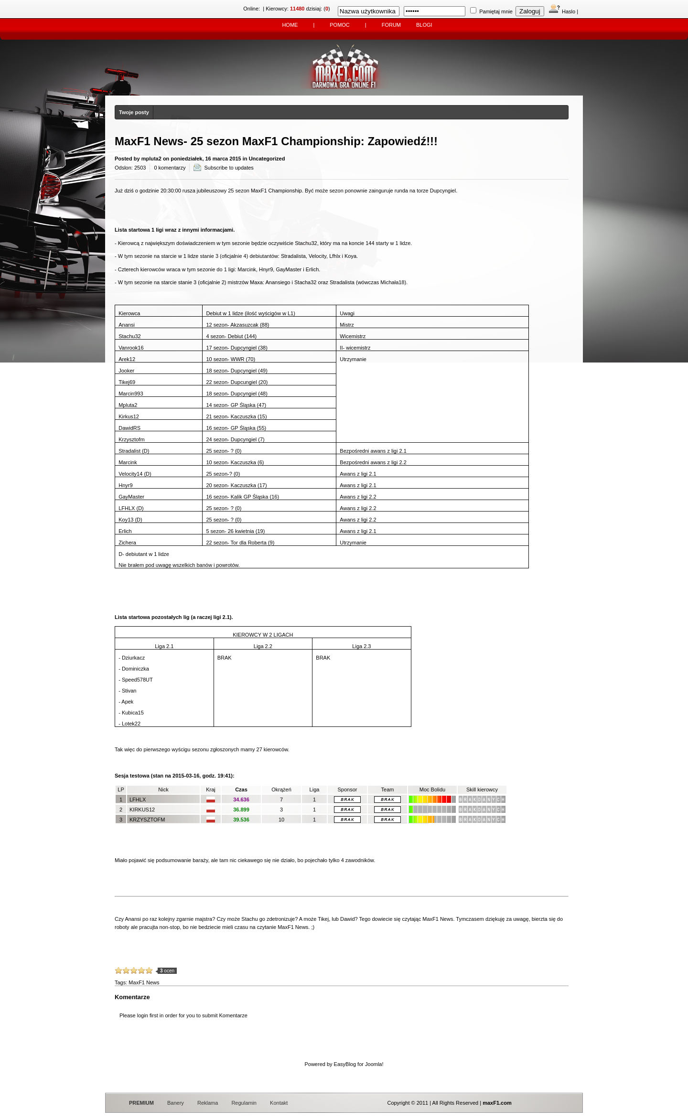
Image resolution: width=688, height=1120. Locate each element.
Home (290, 25)
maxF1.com (497, 1103)
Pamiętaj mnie (496, 11)
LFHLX (137, 799)
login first (147, 1015)
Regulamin (244, 1103)
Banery (175, 1103)
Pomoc (340, 25)
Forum (391, 25)
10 (149, 970)
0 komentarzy (169, 168)
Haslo (561, 11)
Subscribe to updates (228, 168)
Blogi (424, 25)
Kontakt (279, 1103)
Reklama (207, 1103)
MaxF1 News (144, 982)
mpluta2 (151, 158)
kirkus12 (142, 809)
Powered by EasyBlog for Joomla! (343, 1064)
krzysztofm (147, 819)
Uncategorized (267, 158)
